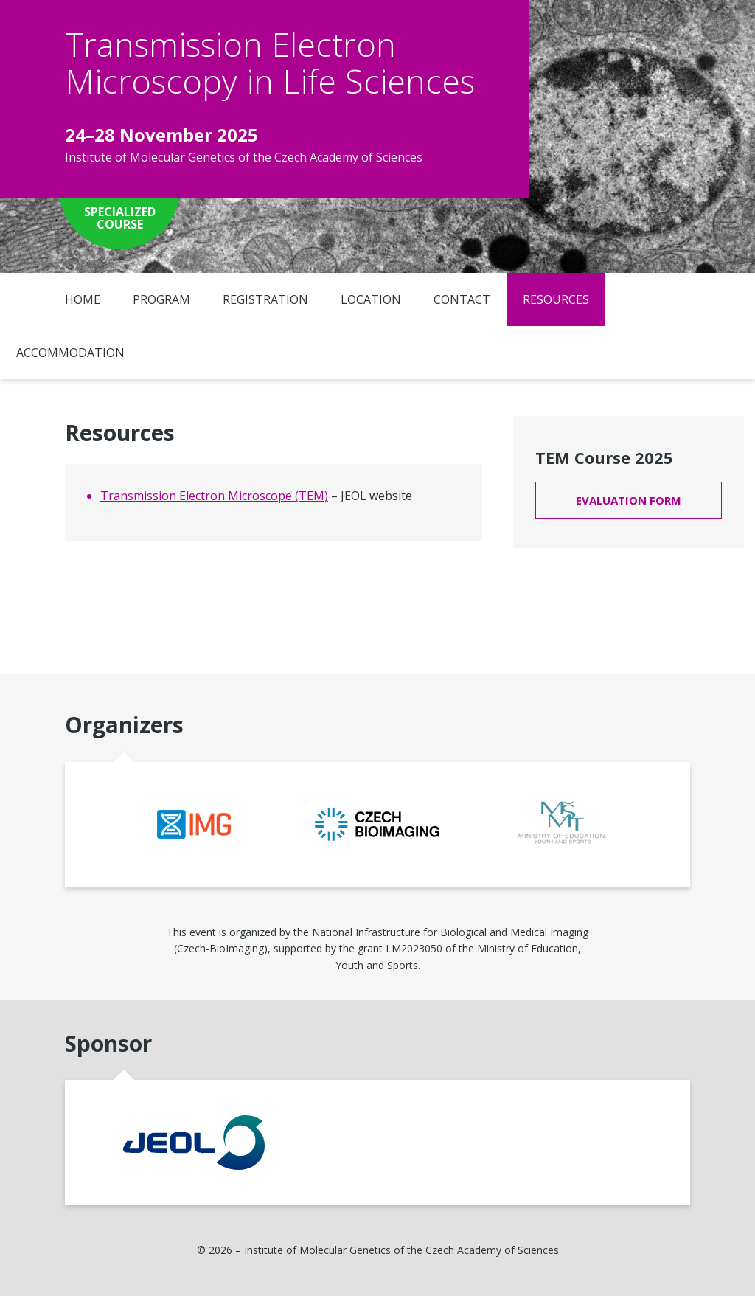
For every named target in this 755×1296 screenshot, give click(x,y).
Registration (265, 299)
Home (82, 299)
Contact (462, 299)
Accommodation (70, 352)
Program (161, 299)
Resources (556, 299)
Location (371, 299)
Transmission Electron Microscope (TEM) (214, 496)
